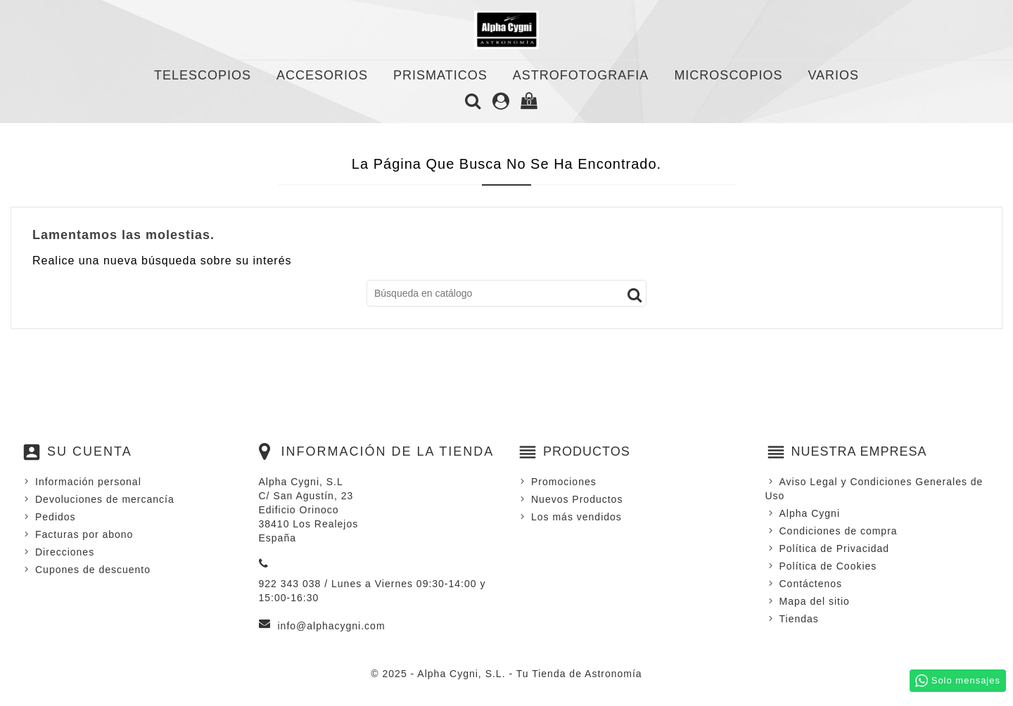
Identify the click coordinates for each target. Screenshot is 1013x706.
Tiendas (799, 618)
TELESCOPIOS (202, 75)
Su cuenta (89, 451)
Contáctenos (811, 583)
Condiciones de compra (838, 531)
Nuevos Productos (577, 499)
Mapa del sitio (814, 601)
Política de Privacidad (834, 548)
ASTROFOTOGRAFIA (581, 75)
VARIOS (833, 75)
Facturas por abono (84, 534)
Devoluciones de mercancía (104, 499)
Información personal (88, 481)
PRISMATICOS (440, 75)
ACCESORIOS (322, 75)
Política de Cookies (828, 566)
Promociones (564, 481)
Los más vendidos (576, 516)
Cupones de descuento (93, 569)
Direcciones (64, 552)
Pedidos (55, 516)
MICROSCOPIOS (728, 75)
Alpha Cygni (810, 513)
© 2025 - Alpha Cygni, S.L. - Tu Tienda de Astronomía (506, 673)
